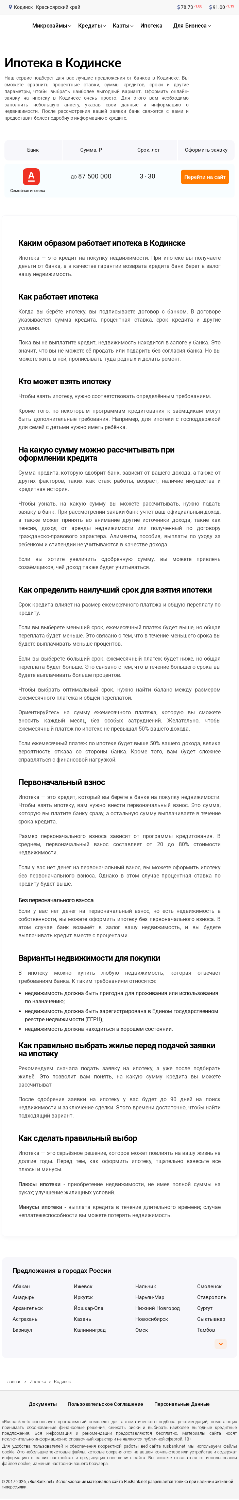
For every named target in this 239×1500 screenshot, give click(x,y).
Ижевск (83, 1286)
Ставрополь (211, 1297)
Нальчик (145, 1286)
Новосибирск (151, 1319)
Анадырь (23, 1297)
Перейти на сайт (205, 177)
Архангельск (28, 1308)
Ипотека (38, 1381)
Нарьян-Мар (149, 1297)
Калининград (90, 1330)
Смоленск (209, 1286)
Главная (13, 1381)
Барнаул (22, 1330)
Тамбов (206, 1330)
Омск (141, 1330)
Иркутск (83, 1297)
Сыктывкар (211, 1319)
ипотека (151, 25)
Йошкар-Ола (88, 1308)
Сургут (204, 1308)
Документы (43, 1405)
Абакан (21, 1286)
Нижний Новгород (157, 1308)
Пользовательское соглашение (105, 1405)
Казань (82, 1319)
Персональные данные (182, 1405)
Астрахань (25, 1319)
